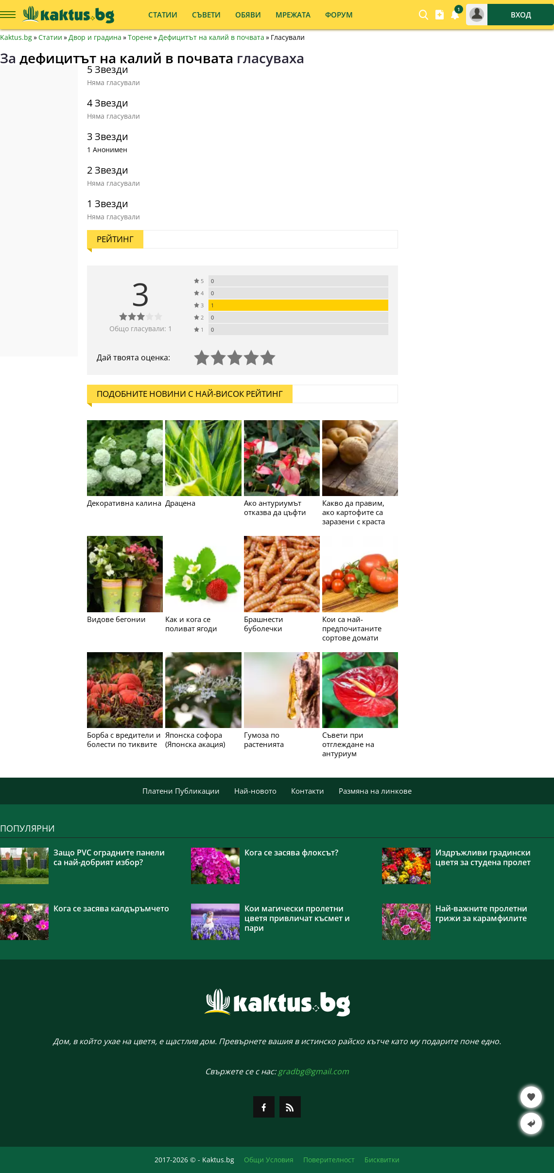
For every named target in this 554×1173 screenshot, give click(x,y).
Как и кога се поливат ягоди (191, 623)
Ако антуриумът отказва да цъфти (275, 507)
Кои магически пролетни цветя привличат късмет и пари (297, 918)
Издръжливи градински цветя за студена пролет (483, 857)
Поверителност (329, 1159)
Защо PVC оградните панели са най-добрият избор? (109, 857)
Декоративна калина (124, 503)
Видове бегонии (116, 619)
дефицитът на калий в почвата (126, 58)
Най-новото (255, 791)
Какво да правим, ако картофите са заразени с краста (353, 512)
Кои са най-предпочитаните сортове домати (351, 628)
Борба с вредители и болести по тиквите (124, 739)
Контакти (307, 791)
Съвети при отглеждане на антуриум (348, 744)
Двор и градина (95, 37)
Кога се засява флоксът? (291, 852)
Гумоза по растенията (264, 739)
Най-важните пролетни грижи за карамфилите (481, 913)
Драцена (180, 503)
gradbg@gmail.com (313, 1071)
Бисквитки (381, 1159)
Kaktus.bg (16, 37)
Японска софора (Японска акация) (195, 739)
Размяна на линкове (375, 791)
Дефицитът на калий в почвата (211, 37)
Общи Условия (269, 1159)
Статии (50, 37)
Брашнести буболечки (263, 623)
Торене (140, 37)
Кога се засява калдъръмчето (111, 908)
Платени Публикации (181, 791)
